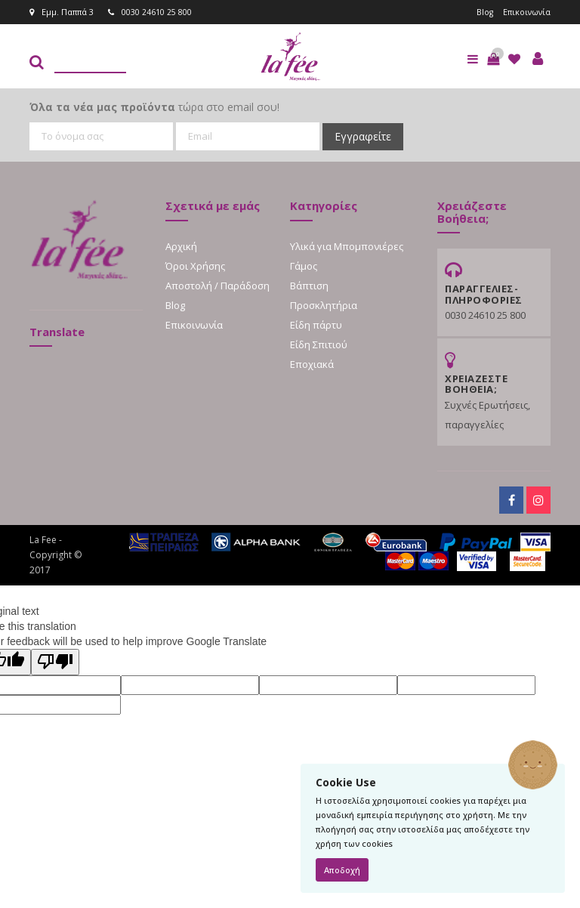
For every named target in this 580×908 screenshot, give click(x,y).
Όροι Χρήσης (195, 266)
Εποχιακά (312, 364)
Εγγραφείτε (363, 136)
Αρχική (181, 246)
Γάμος (303, 266)
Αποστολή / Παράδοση (217, 285)
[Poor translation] (55, 662)
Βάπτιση (309, 285)
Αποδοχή (342, 870)
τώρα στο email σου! (154, 107)
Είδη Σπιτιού (318, 344)
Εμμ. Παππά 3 (61, 11)
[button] (493, 59)
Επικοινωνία (526, 11)
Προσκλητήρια (323, 305)
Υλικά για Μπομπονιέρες (346, 246)
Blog (483, 11)
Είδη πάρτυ (316, 325)
